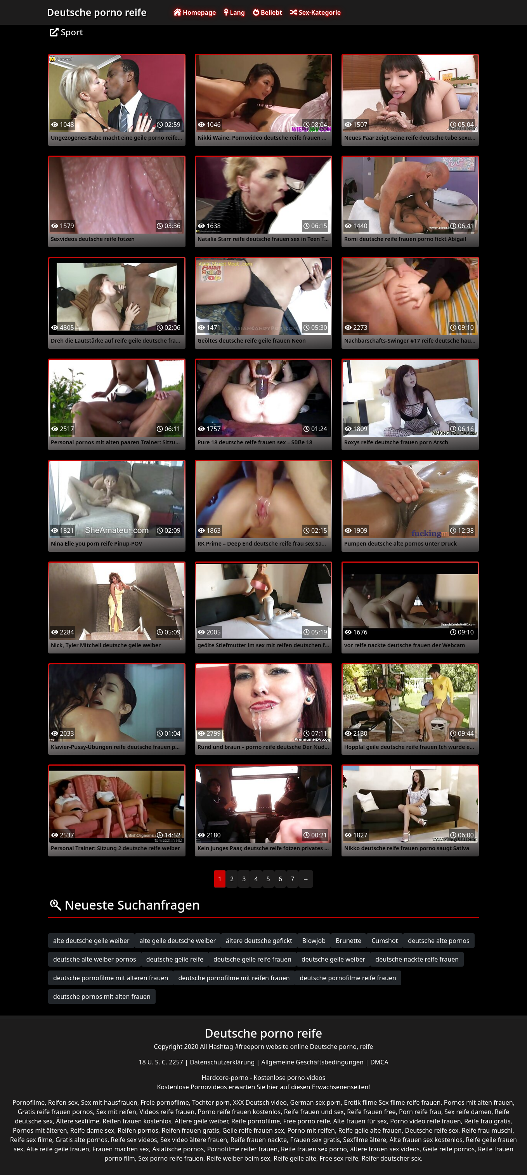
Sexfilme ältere (364, 1139)
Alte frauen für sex (360, 1121)
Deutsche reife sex (432, 1130)
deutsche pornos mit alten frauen (102, 996)
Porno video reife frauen (425, 1121)
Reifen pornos (138, 1130)
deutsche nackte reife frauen (417, 959)
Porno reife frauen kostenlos (239, 1111)
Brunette (348, 940)
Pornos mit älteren (40, 1130)
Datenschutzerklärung (223, 1062)
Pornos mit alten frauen (478, 1102)
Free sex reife (338, 1158)
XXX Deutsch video (260, 1102)
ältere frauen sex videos (385, 1149)
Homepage (194, 12)
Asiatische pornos (178, 1149)
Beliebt (267, 12)
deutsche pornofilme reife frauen (348, 978)
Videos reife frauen (166, 1111)
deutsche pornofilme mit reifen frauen (234, 978)
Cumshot (384, 940)
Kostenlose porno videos (290, 1077)
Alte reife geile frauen (57, 1149)
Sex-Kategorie (315, 12)
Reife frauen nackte (259, 1139)
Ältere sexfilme (77, 1121)
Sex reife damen (467, 1111)
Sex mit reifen (116, 1111)
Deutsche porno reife (97, 12)
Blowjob (314, 940)
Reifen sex (63, 1102)
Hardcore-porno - (228, 1077)
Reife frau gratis (487, 1121)
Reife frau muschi (487, 1130)
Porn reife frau (420, 1111)
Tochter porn (211, 1102)
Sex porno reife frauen (170, 1158)
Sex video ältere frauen (193, 1139)
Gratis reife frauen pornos (55, 1111)
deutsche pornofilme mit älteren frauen (110, 978)
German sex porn (315, 1102)
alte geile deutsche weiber (178, 940)
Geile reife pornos (449, 1149)
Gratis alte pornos (81, 1139)
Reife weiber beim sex (238, 1158)
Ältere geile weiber (201, 1121)
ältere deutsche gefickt (259, 940)
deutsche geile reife (174, 959)
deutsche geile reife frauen (252, 959)
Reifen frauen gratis (190, 1130)
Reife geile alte (295, 1158)
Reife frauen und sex (314, 1111)
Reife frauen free (371, 1111)
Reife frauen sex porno (314, 1149)
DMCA (379, 1062)
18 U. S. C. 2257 (162, 1062)
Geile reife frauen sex (253, 1130)
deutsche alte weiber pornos (94, 959)
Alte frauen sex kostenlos (426, 1139)
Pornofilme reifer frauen (242, 1149)
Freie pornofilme (164, 1102)
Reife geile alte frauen (370, 1130)
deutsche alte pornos (438, 940)
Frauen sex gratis (315, 1139)
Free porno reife (306, 1121)
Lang (234, 12)
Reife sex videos (134, 1139)
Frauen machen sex (120, 1149)
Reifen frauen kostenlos (136, 1121)
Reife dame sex (92, 1130)
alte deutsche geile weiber (91, 940)
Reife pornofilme (255, 1121)
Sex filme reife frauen (410, 1102)
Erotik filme (360, 1102)
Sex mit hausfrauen (109, 1102)
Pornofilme (28, 1102)
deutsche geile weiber (333, 959)
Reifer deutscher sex (391, 1158)
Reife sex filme (31, 1139)
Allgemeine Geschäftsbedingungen (314, 1062)
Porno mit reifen (311, 1130)
